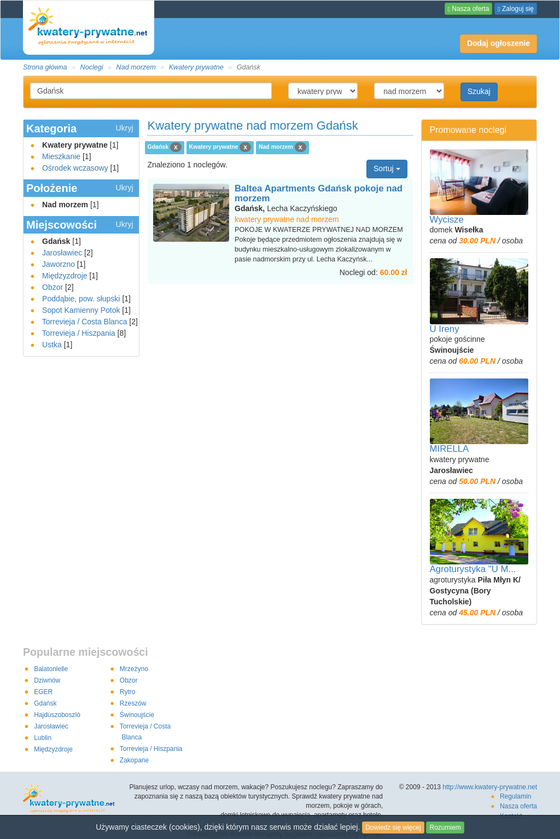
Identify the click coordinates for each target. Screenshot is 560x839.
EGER (43, 692)
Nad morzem (136, 67)
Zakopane (134, 760)
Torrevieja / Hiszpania (78, 333)
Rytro (128, 692)
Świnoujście (137, 715)
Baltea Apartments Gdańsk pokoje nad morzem (318, 193)
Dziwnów (47, 680)
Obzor (52, 287)
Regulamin (515, 796)
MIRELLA (449, 449)
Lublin (42, 738)
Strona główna (45, 67)
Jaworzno (58, 264)
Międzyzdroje (64, 275)
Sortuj (387, 168)
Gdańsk (45, 703)
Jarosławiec (62, 252)
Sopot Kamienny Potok (81, 310)
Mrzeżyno (134, 669)
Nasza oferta (468, 9)
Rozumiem (444, 827)
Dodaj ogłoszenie (495, 41)
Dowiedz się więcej (393, 827)
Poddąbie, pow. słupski (81, 298)
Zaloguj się (516, 9)
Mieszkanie (61, 156)
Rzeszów (133, 703)
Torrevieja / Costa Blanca (84, 321)
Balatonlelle (51, 669)
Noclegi (91, 67)
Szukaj (479, 91)
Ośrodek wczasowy (75, 168)
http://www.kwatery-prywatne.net (489, 787)
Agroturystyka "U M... (473, 569)
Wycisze (447, 219)
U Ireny (444, 329)
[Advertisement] (280, 305)
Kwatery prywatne (196, 67)
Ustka (52, 344)
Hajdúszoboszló (57, 715)
